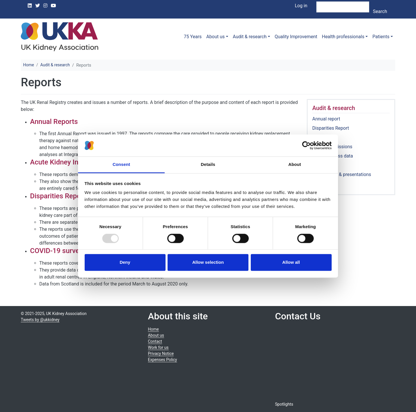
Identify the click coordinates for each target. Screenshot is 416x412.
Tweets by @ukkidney (40, 319)
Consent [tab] (121, 164)
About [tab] (294, 164)
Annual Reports (54, 122)
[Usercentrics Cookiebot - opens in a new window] (306, 145)
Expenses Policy (162, 359)
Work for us (158, 347)
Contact (155, 341)
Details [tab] (208, 164)
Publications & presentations (341, 174)
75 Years (193, 36)
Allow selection (208, 262)
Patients (380, 36)
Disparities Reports (59, 196)
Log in (301, 5)
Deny (125, 262)
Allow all (291, 262)
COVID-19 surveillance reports (77, 251)
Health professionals (343, 36)
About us (215, 36)
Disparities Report (330, 128)
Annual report (326, 119)
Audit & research (250, 36)
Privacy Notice (161, 353)
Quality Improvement (296, 36)
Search (380, 11)
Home (28, 65)
